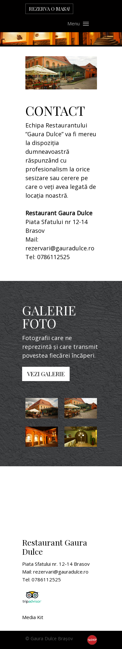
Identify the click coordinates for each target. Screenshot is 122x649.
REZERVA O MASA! (49, 9)
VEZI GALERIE (46, 374)
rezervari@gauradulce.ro (59, 248)
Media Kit (32, 617)
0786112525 (53, 257)
